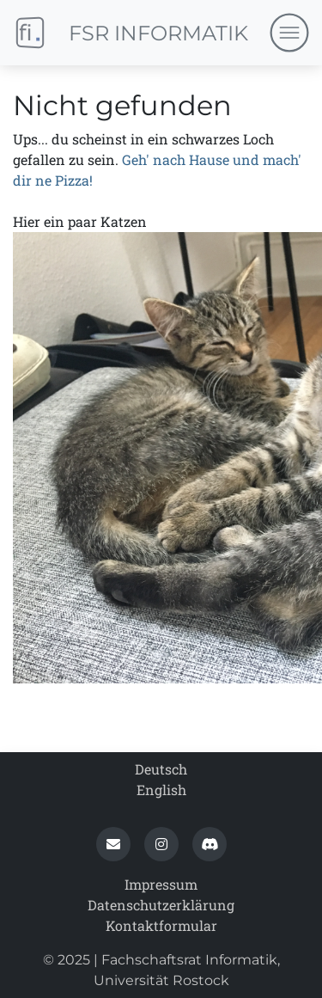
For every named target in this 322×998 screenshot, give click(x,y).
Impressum (161, 884)
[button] (113, 844)
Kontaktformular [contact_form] (161, 925)
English (161, 790)
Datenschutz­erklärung (161, 905)
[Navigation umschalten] (289, 33)
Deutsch (161, 769)
